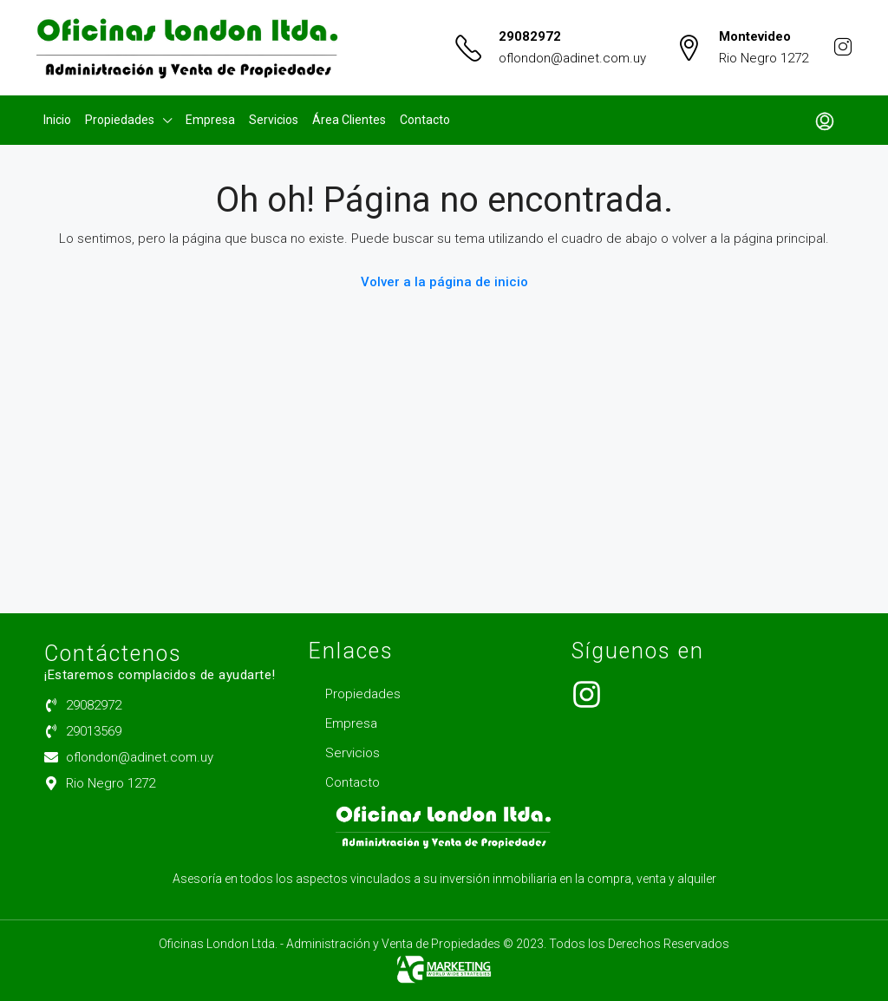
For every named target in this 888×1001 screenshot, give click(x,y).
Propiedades (119, 120)
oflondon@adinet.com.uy (572, 58)
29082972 (530, 36)
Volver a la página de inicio (444, 282)
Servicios (273, 120)
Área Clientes (349, 120)
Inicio (57, 120)
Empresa (210, 120)
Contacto (425, 120)
